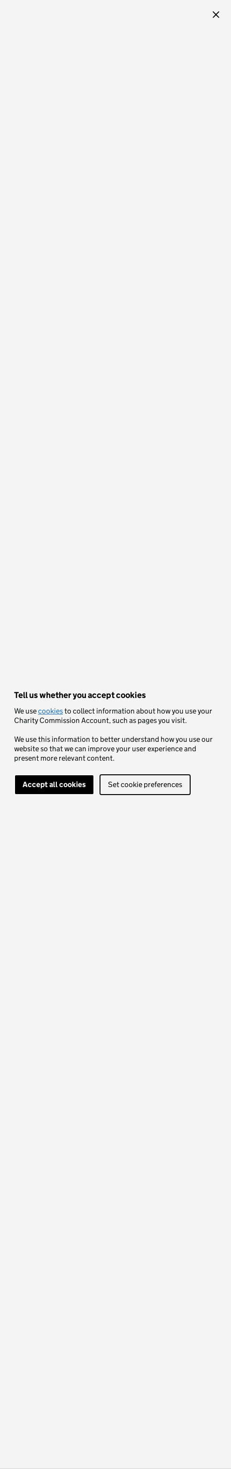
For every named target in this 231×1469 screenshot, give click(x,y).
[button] (215, 15)
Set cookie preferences (145, 784)
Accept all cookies (54, 784)
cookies (50, 710)
